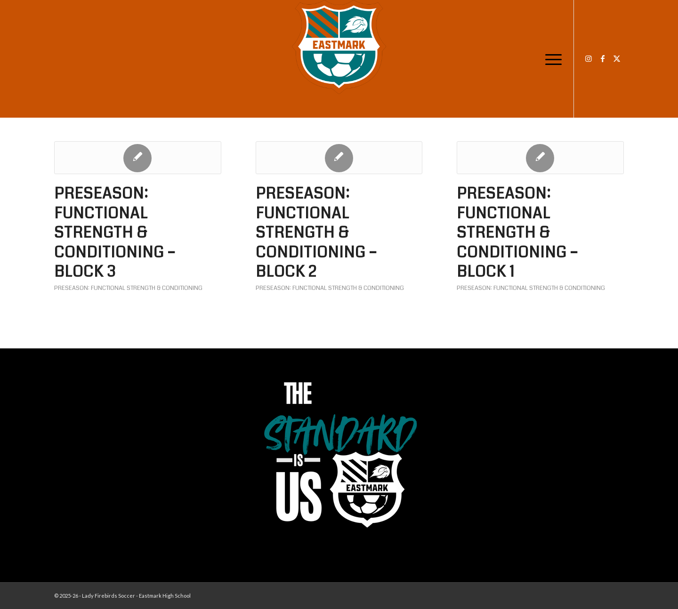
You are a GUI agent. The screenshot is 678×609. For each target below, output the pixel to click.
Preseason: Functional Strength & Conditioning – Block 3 (115, 232)
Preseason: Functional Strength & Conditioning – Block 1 (517, 232)
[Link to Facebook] (603, 58)
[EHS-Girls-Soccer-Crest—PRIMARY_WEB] (339, 47)
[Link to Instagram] (588, 58)
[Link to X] (617, 58)
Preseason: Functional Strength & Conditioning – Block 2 (316, 232)
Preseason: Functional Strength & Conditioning (128, 288)
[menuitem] (550, 59)
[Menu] (550, 59)
